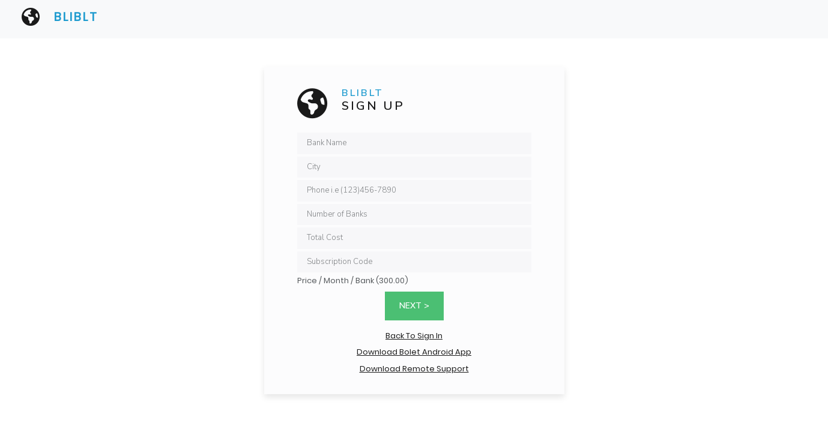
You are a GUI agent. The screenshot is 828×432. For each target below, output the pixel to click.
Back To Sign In (414, 335)
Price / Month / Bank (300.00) (352, 280)
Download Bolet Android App (414, 352)
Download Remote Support (414, 368)
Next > (414, 305)
